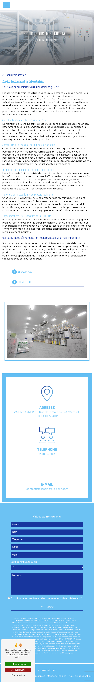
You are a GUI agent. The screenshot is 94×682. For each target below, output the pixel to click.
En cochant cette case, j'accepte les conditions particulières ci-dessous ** (46, 594)
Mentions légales (56, 676)
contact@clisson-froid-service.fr (47, 485)
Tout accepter (18, 664)
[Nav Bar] (6, 5)
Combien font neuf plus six (24, 558)
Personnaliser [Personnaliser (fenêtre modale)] (18, 675)
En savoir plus (22, 271)
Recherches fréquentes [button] (47, 670)
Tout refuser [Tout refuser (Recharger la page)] (18, 670)
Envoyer (50, 603)
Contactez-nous (22, 282)
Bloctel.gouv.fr (39, 649)
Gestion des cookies (80, 676)
